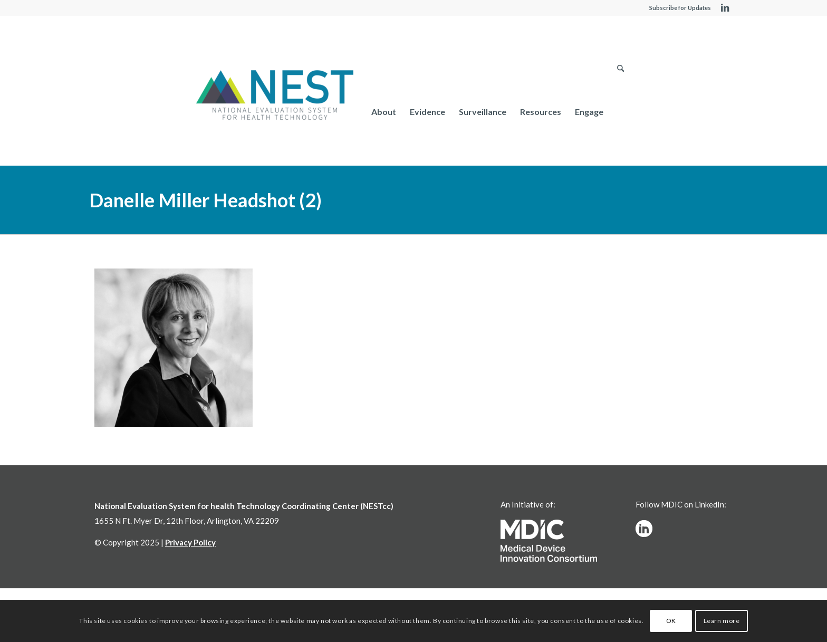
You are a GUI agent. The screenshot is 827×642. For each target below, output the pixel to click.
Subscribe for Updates (680, 7)
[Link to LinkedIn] (725, 8)
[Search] (620, 111)
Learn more (722, 621)
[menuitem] (383, 111)
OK (671, 621)
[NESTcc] (275, 96)
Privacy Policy (190, 542)
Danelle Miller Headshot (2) (205, 200)
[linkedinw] (644, 528)
